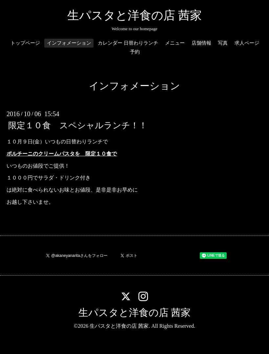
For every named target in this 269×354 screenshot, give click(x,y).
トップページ (25, 43)
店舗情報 (201, 43)
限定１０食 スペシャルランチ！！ (77, 125)
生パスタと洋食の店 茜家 (134, 15)
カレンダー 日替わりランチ (128, 43)
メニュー (175, 43)
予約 (135, 51)
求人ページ (247, 43)
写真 (223, 43)
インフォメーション (69, 43)
